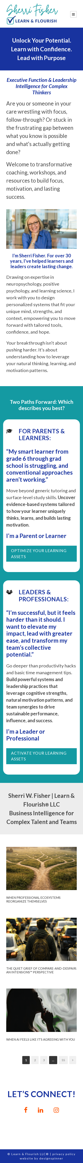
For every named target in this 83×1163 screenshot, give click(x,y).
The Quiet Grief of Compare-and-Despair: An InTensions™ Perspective (41, 970)
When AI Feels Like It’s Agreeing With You (40, 1039)
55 (63, 1060)
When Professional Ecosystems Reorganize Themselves (33, 899)
